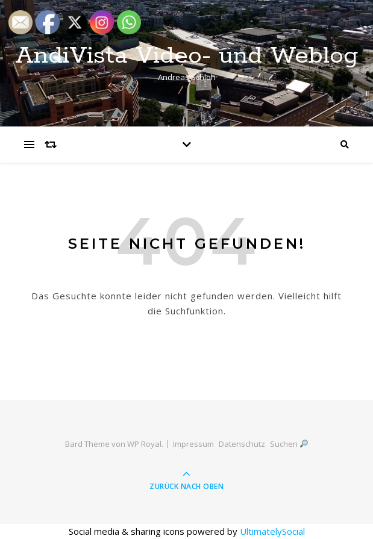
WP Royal (144, 443)
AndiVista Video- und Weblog (187, 55)
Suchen (289, 443)
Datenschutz (242, 443)
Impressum (193, 443)
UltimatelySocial (272, 531)
